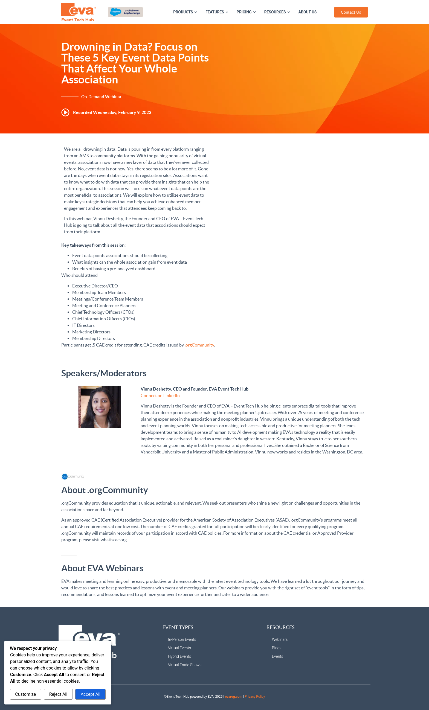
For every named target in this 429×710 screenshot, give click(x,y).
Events (277, 656)
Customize (25, 694)
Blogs (276, 648)
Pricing (246, 12)
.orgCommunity (199, 344)
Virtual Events (179, 648)
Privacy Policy (255, 697)
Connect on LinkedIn (160, 395)
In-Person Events (182, 639)
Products (185, 12)
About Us (307, 12)
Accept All (90, 694)
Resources (277, 12)
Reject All (58, 694)
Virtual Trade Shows (185, 665)
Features (216, 12)
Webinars (280, 639)
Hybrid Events (179, 656)
